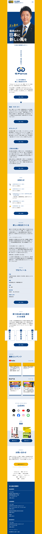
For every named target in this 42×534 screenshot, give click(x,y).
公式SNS (23, 478)
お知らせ (14, 475)
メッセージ (20, 475)
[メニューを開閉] (33, 2)
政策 (17, 477)
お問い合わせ (21, 464)
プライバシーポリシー (13, 529)
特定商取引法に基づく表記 (14, 531)
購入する (14, 440)
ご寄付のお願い (25, 473)
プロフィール (26, 475)
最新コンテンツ (23, 477)
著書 (18, 478)
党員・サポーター (24, 471)
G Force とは (16, 471)
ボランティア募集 (17, 473)
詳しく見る (21, 97)
